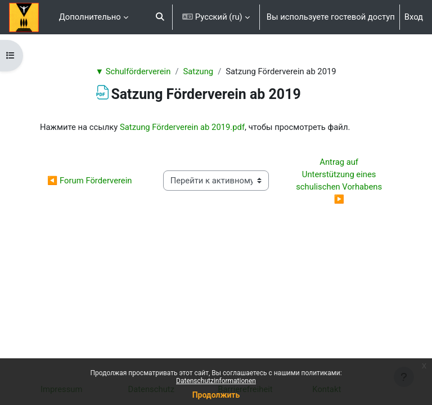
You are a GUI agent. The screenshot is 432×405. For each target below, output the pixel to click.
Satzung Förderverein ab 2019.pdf (182, 127)
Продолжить (216, 394)
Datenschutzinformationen (216, 381)
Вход (413, 17)
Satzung (198, 71)
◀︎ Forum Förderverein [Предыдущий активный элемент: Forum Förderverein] (89, 181)
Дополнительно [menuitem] (90, 17)
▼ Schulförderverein (132, 71)
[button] (160, 17)
